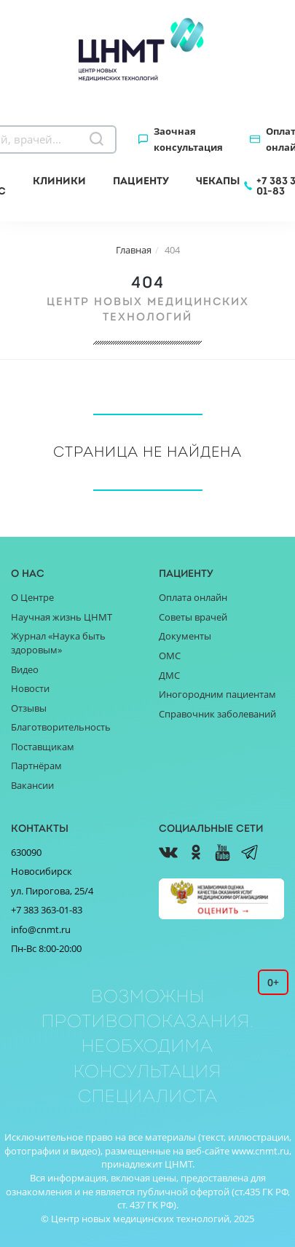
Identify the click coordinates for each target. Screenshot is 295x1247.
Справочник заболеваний (217, 713)
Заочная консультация (188, 139)
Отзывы (29, 708)
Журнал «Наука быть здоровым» (58, 642)
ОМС (170, 655)
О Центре (32, 597)
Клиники (59, 181)
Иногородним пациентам (217, 694)
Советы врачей (193, 617)
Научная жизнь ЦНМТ (61, 617)
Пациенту (141, 181)
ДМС (169, 675)
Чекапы (218, 181)
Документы (185, 635)
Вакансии (32, 785)
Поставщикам (42, 746)
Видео (25, 669)
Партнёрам (36, 765)
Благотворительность (61, 726)
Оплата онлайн (193, 597)
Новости (30, 688)
